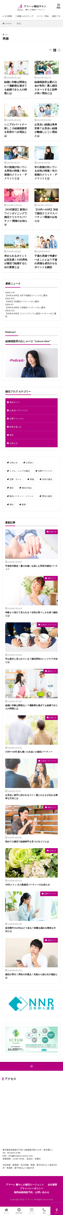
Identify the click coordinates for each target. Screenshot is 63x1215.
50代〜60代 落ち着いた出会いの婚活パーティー (29, 750)
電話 (44, 1211)
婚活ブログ (57, 16)
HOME (8, 23)
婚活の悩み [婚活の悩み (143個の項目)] (27, 486)
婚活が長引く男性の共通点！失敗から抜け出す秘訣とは (31, 975)
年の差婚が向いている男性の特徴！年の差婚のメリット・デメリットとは (15, 172)
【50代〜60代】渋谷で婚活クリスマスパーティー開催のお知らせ (46, 215)
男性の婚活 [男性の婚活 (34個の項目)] (47, 495)
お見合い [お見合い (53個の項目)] (30, 461)
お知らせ (14, 442)
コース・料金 (43, 16)
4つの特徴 (7, 16)
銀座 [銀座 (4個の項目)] (24, 503)
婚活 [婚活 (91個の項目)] (12, 486)
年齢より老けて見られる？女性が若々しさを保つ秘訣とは (31, 613)
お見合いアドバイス (19, 409)
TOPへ (56, 1211)
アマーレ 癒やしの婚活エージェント (25, 1183)
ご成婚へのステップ (24, 16)
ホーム (6, 1211)
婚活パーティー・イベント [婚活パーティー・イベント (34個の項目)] (22, 495)
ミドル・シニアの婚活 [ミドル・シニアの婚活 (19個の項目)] (20, 470)
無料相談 (19, 1211)
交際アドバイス (17, 417)
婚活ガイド (15, 401)
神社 (12, 434)
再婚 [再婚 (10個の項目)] (32, 478)
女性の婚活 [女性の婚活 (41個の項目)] (47, 478)
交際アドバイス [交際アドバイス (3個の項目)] (45, 470)
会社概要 (52, 1183)
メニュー (31, 1211)
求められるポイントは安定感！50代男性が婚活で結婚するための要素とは (15, 261)
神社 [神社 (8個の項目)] (12, 503)
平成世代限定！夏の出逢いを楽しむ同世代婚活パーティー (31, 567)
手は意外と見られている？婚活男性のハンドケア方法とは (31, 659)
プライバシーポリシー (31, 1187)
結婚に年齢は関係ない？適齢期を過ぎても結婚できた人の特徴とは (15, 87)
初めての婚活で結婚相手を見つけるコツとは (27, 840)
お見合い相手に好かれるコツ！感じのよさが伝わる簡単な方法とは (31, 796)
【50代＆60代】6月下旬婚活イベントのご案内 (26, 295)
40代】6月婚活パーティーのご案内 (23, 301)
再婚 (19, 23)
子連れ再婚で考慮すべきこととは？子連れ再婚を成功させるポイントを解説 (45, 261)
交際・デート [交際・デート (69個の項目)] (16, 478)
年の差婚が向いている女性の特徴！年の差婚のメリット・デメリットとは (45, 172)
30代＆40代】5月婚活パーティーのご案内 (26, 307)
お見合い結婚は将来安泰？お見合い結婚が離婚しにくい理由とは (45, 130)
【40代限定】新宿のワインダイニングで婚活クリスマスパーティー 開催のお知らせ (15, 217)
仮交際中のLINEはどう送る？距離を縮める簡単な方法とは (30, 929)
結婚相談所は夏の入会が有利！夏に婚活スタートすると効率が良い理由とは (45, 87)
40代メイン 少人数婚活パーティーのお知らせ (27, 883)
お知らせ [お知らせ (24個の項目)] (14, 461)
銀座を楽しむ (16, 425)
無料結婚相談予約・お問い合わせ (31, 1191)
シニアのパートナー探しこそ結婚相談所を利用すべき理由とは (15, 130)
